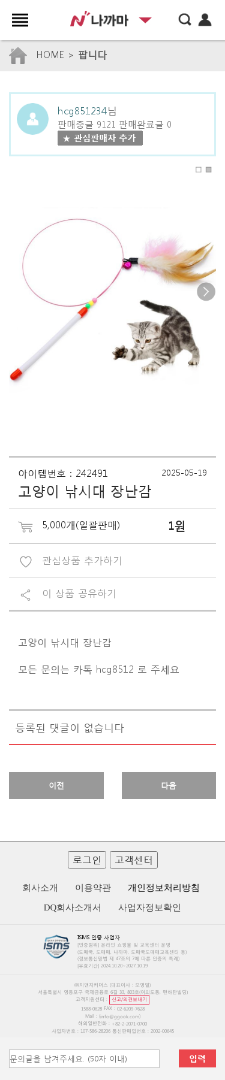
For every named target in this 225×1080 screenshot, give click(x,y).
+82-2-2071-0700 (129, 1023)
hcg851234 (82, 110)
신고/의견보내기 (129, 999)
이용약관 (93, 888)
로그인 (87, 859)
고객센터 (134, 859)
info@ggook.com (119, 1016)
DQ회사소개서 (73, 907)
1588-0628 (91, 1008)
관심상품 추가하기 (82, 559)
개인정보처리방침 (164, 888)
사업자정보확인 (149, 907)
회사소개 (40, 888)
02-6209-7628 (131, 1008)
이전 (56, 785)
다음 (168, 785)
